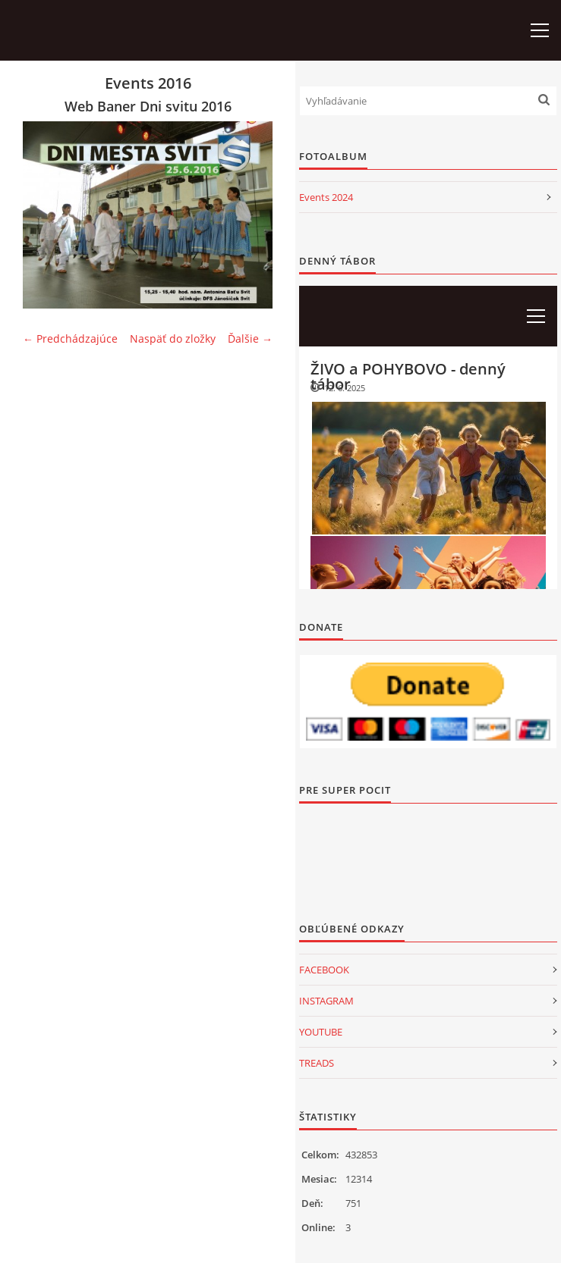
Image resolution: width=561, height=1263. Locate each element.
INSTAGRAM (326, 1001)
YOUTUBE (320, 1032)
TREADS (316, 1063)
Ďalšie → (250, 338)
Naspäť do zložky (173, 338)
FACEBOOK (324, 969)
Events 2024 (326, 197)
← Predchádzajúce (70, 338)
